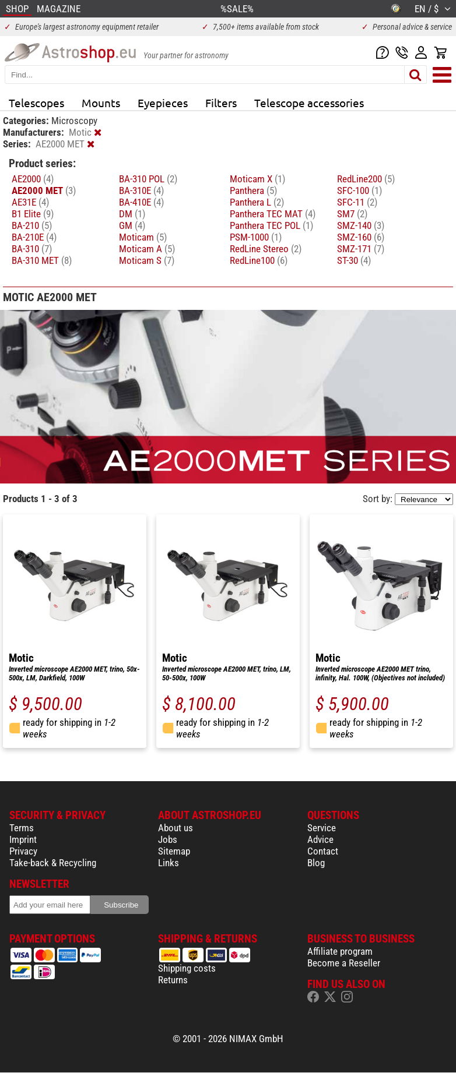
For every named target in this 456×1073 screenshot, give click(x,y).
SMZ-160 (360, 237)
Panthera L (257, 202)
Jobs (167, 839)
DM (132, 214)
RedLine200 (366, 179)
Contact (322, 851)
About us (175, 828)
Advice (320, 839)
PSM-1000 (256, 237)
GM (132, 225)
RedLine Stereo (265, 249)
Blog (316, 863)
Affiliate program (340, 951)
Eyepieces (163, 103)
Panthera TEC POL (271, 225)
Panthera (253, 190)
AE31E (30, 202)
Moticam (143, 237)
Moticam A (147, 249)
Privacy (23, 851)
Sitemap (174, 851)
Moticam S (146, 260)
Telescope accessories (309, 103)
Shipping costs (187, 968)
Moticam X (257, 179)
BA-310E (141, 190)
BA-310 (32, 249)
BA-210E (34, 237)
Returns (173, 980)
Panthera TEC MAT (272, 214)
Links (168, 863)
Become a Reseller (343, 963)
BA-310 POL (148, 179)
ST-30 (354, 260)
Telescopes (36, 103)
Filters (221, 103)
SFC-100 (359, 190)
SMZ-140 (360, 225)
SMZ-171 (360, 249)
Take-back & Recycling (52, 863)
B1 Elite (33, 214)
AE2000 (33, 179)
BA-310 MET (42, 260)
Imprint (23, 839)
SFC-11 (357, 202)
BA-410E (141, 202)
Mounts (101, 103)
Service (321, 828)
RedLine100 (258, 260)
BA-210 (32, 225)
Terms (21, 828)
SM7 (352, 214)
